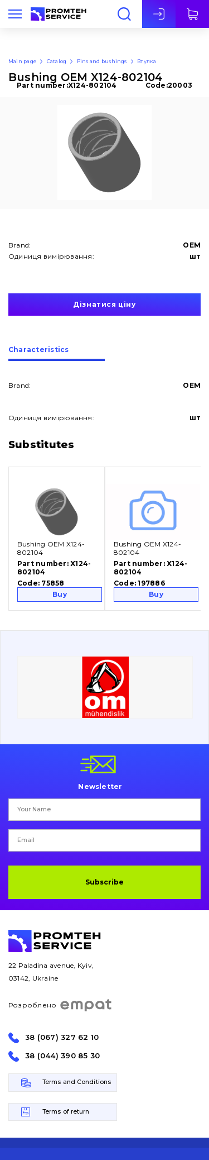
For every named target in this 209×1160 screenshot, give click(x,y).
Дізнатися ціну (104, 304)
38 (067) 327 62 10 (62, 1037)
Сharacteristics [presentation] (38, 350)
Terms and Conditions (76, 1082)
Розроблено (60, 1005)
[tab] (56, 353)
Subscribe (104, 882)
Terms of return (66, 1111)
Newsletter (100, 786)
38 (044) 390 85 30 (62, 1055)
